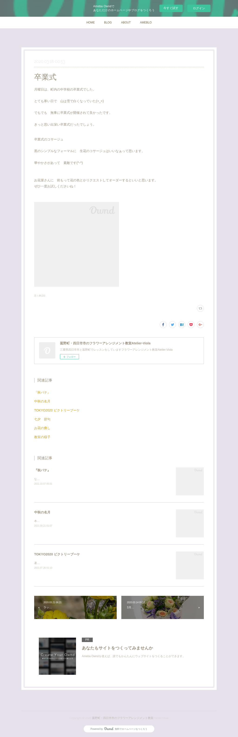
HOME (90, 22)
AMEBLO (146, 22)
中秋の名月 (42, 401)
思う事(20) (39, 295)
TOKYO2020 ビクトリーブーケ (57, 410)
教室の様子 (42, 437)
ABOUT (126, 22)
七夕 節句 (42, 419)
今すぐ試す (170, 8)
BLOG (108, 22)
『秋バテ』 (42, 392)
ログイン (199, 8)
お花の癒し (42, 428)
